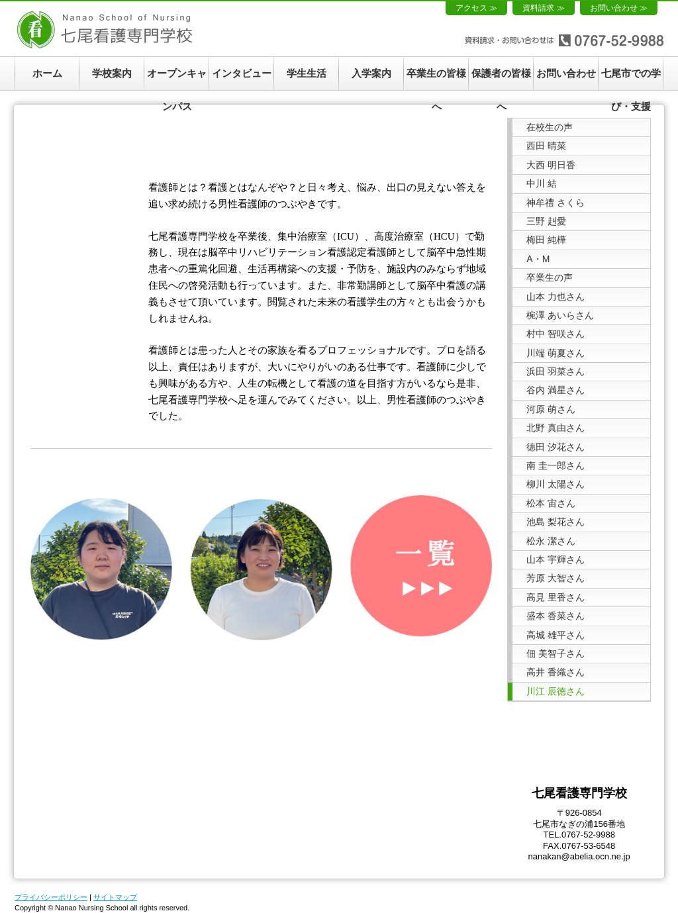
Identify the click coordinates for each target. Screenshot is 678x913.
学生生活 (306, 73)
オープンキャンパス (177, 79)
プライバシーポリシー (51, 897)
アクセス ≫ (476, 8)
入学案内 (371, 73)
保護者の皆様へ (501, 79)
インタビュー (241, 73)
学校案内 (112, 73)
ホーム (47, 73)
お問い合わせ (566, 73)
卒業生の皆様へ (436, 79)
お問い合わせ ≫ (619, 8)
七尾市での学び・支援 (631, 79)
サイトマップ (115, 897)
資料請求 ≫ (543, 8)
